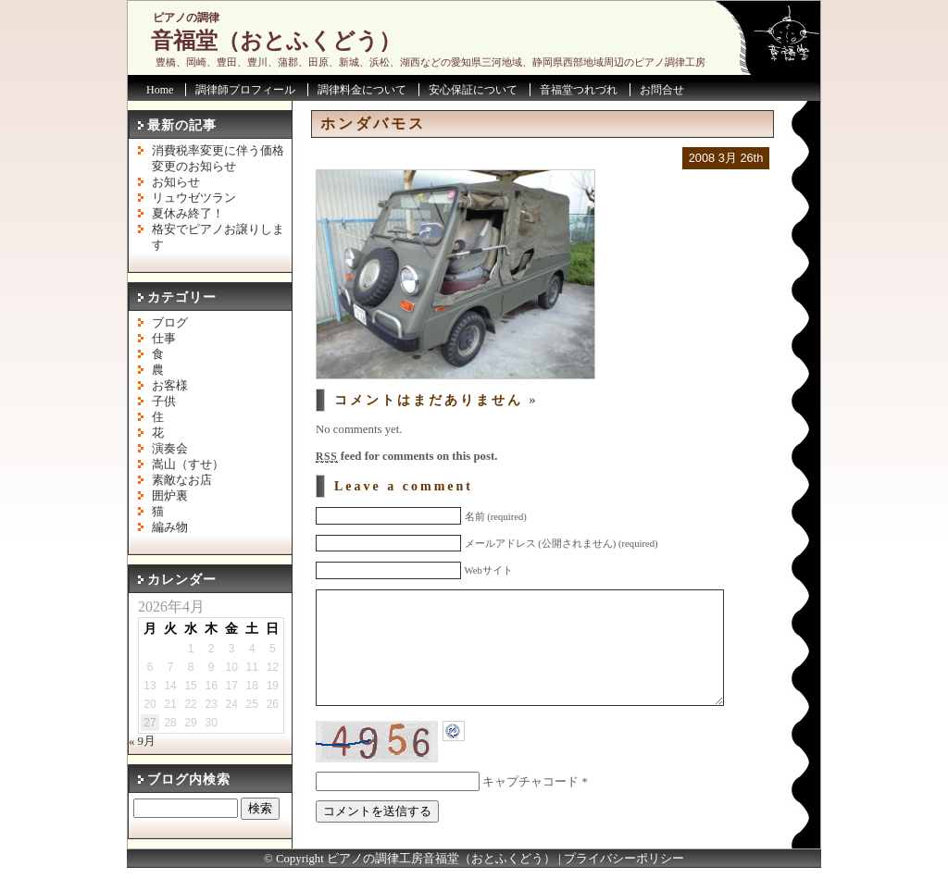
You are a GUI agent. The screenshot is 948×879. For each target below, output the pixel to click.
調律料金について (362, 89)
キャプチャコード (530, 809)
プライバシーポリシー (624, 869)
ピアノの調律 (186, 17)
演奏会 (170, 448)
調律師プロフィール (245, 89)
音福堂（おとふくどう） (276, 41)
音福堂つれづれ (578, 89)
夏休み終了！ (188, 213)
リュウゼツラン (194, 198)
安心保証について (473, 89)
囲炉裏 (170, 495)
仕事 (164, 338)
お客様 (170, 385)
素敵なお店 (182, 480)
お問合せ (662, 89)
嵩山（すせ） (188, 464)
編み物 (170, 527)
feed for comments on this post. (406, 456)
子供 (164, 401)
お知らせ (176, 182)
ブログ (170, 322)
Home (159, 89)
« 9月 (142, 741)
